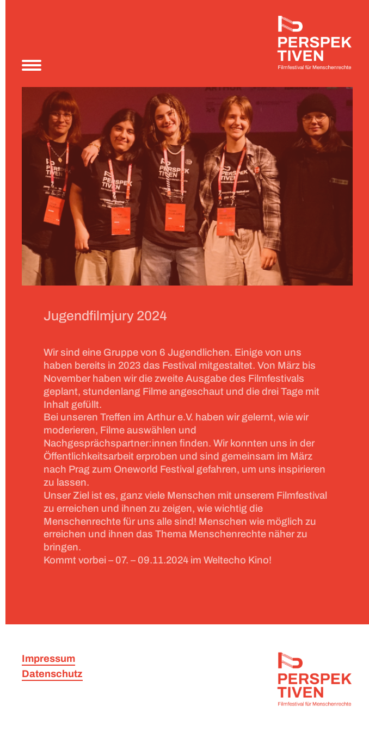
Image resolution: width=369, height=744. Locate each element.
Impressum (48, 658)
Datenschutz (52, 673)
